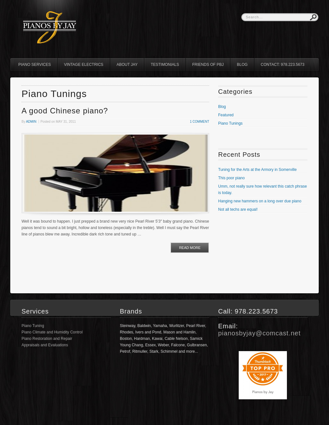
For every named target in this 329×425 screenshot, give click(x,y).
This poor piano (231, 178)
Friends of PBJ (208, 64)
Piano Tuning (33, 325)
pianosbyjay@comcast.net (259, 333)
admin (31, 121)
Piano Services (34, 64)
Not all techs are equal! (238, 209)
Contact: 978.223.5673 (283, 64)
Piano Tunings (230, 123)
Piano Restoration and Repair (47, 338)
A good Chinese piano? (65, 110)
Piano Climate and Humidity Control (52, 332)
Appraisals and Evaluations (45, 345)
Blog (242, 64)
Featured (226, 115)
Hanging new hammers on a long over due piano (259, 201)
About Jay (127, 64)
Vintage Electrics (83, 64)
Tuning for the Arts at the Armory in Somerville (257, 169)
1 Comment (199, 121)
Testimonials (165, 64)
